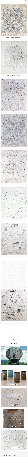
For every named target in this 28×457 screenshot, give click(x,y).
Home (2, 455)
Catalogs (7, 455)
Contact (15, 455)
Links (10, 455)
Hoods (14, 339)
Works (4, 455)
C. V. (12, 455)
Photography (14, 332)
